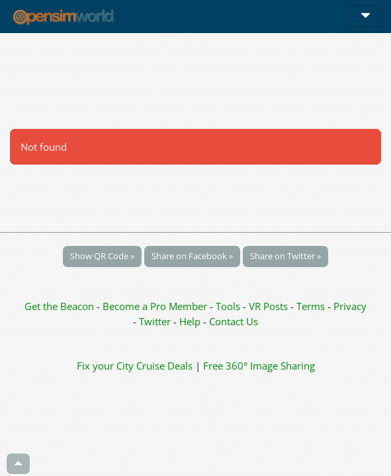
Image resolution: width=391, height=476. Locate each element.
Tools (229, 306)
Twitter (155, 321)
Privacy (350, 306)
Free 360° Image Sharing (259, 365)
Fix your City (105, 365)
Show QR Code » (102, 256)
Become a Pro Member (156, 306)
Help (189, 321)
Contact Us (233, 321)
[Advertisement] (195, 81)
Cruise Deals (164, 365)
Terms (311, 306)
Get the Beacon (59, 306)
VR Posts (269, 306)
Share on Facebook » (192, 256)
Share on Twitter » (285, 256)
